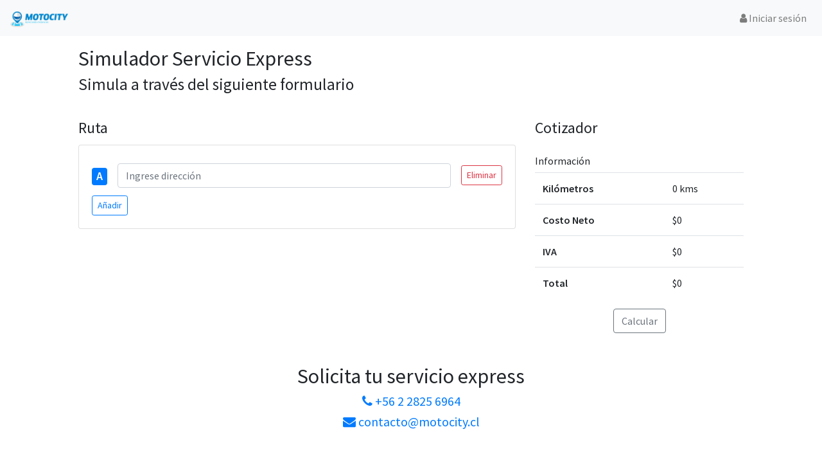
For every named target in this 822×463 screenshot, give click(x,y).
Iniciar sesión (773, 18)
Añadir (110, 205)
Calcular (640, 320)
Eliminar (481, 175)
